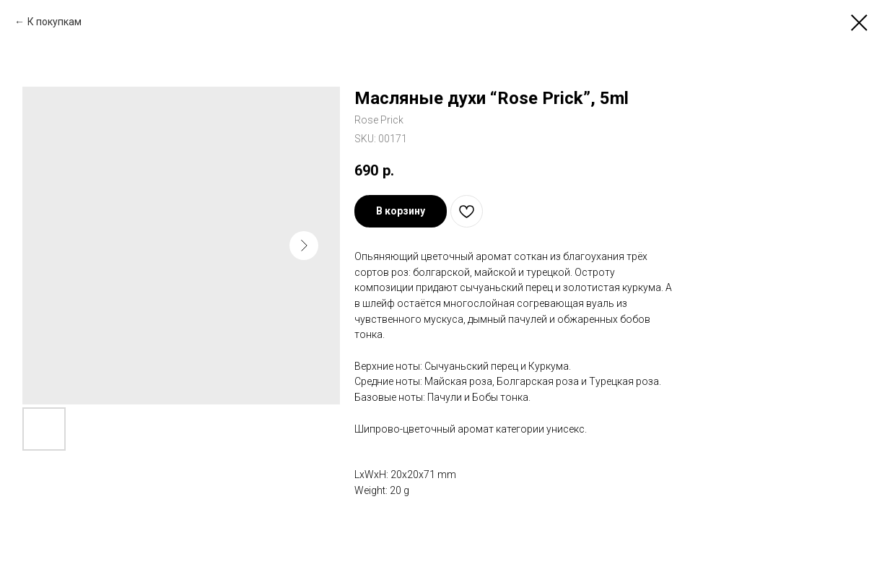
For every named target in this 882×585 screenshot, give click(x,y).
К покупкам (54, 21)
